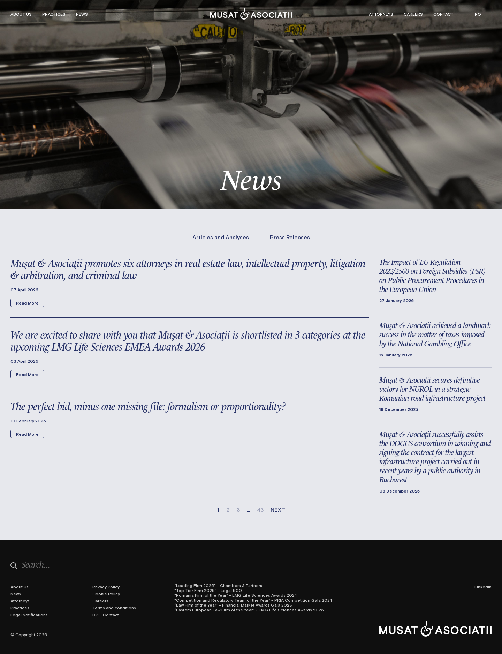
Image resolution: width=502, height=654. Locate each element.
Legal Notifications (29, 614)
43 (260, 509)
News (82, 14)
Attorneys (381, 14)
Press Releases (290, 237)
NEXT (278, 509)
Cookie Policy (106, 593)
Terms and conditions (114, 607)
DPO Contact (105, 614)
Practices (54, 14)
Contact (443, 14)
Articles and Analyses (220, 237)
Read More (27, 302)
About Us (21, 14)
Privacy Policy (106, 586)
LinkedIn (483, 586)
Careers (413, 14)
